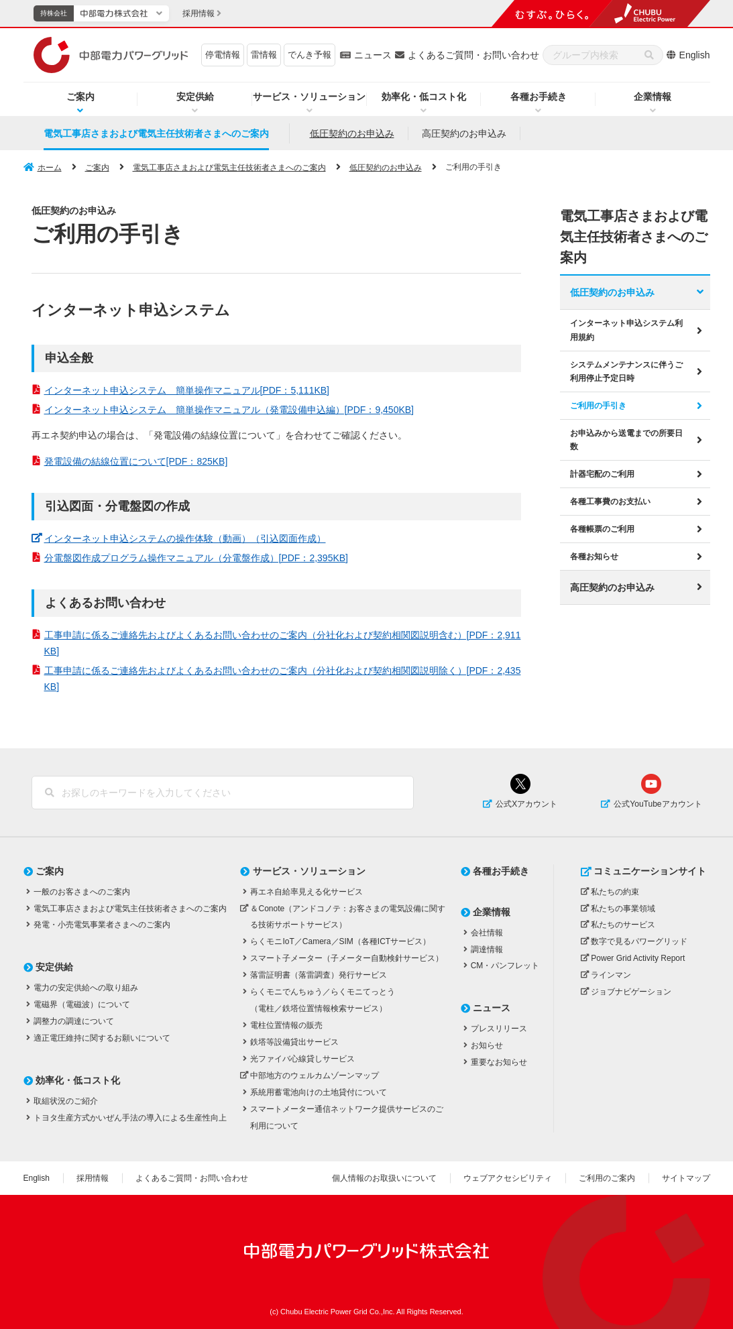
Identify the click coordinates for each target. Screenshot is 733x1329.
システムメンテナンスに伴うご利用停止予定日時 (626, 369)
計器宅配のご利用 (602, 472)
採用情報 (92, 1178)
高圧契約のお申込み (464, 133)
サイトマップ (686, 1178)
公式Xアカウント (526, 804)
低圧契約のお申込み (352, 133)
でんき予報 (309, 55)
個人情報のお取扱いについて (384, 1178)
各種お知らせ (594, 554)
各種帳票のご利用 (602, 527)
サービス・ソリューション (309, 96)
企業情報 (652, 96)
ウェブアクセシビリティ (507, 1178)
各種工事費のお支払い (610, 499)
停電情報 (222, 55)
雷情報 (264, 55)
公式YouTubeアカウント (657, 804)
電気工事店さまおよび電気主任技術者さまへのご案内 (156, 133)
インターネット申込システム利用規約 (626, 328)
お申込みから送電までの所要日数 (626, 437)
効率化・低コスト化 (424, 96)
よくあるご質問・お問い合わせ (473, 55)
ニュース (373, 55)
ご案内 (80, 96)
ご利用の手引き (598, 403)
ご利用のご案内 (607, 1178)
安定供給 (195, 96)
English (694, 55)
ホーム (50, 167)
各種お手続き (538, 96)
